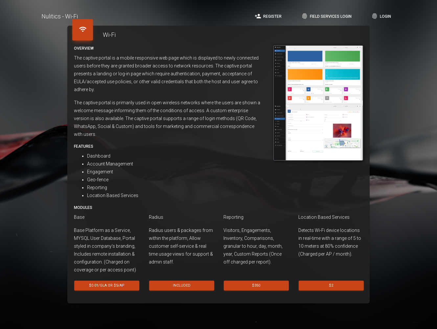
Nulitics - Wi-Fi (59, 16)
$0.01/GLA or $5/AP (107, 285)
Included (181, 285)
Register (268, 16)
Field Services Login (326, 16)
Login (381, 16)
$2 (331, 285)
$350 (256, 285)
